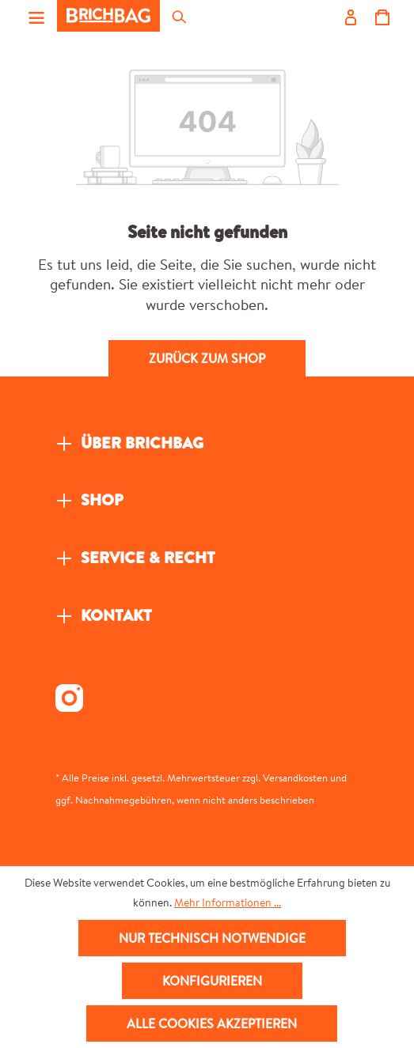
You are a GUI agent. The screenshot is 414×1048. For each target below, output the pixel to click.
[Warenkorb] (381, 16)
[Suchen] (178, 16)
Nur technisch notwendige (212, 938)
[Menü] (36, 16)
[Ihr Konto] (350, 16)
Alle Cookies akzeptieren (212, 1023)
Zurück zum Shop (207, 358)
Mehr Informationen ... (227, 902)
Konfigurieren (212, 980)
